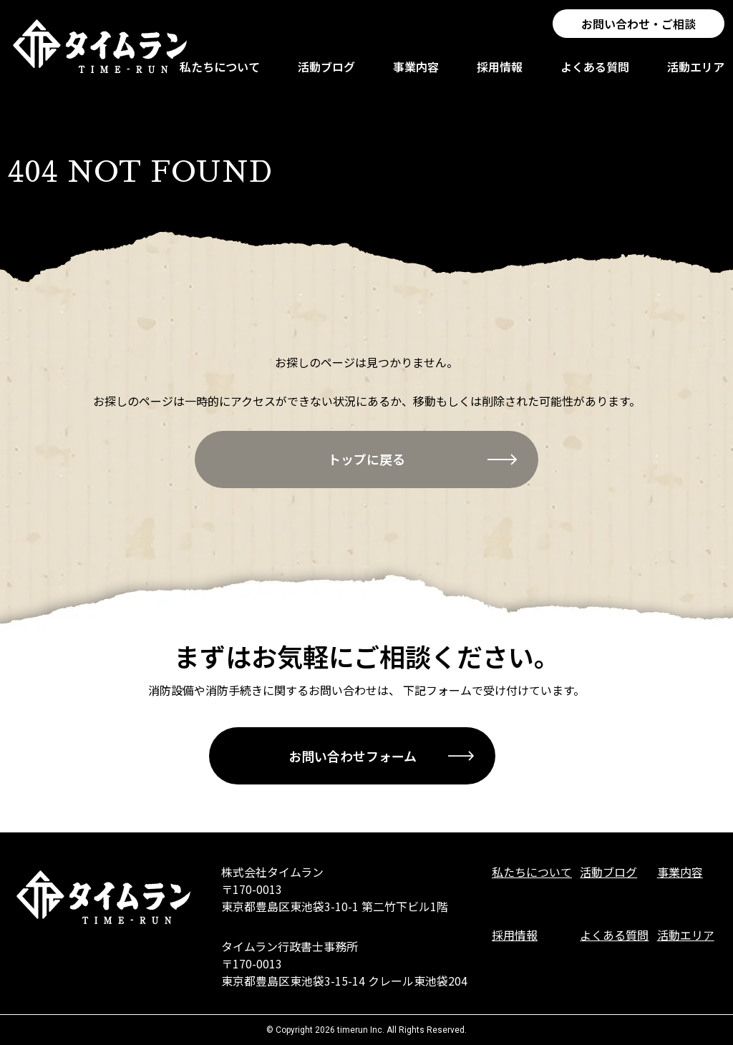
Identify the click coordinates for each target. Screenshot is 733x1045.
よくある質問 (596, 73)
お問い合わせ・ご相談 (640, 35)
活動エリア (697, 73)
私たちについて (221, 73)
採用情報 (501, 73)
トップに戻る (366, 458)
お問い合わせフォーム (352, 756)
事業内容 (417, 73)
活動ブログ (327, 73)
